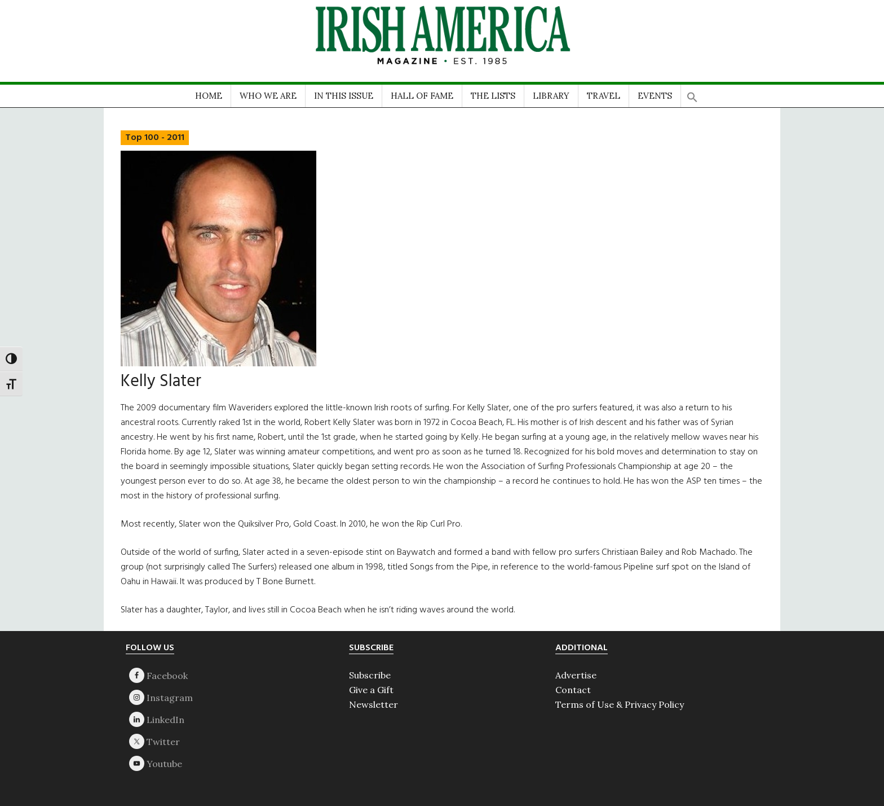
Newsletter (373, 704)
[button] (692, 93)
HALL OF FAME (422, 95)
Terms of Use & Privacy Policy (619, 704)
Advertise (575, 675)
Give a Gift (371, 689)
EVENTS (655, 95)
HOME (208, 95)
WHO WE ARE (268, 95)
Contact (573, 689)
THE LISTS (493, 95)
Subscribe (370, 675)
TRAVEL (603, 95)
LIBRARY (551, 95)
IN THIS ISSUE (343, 95)
